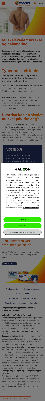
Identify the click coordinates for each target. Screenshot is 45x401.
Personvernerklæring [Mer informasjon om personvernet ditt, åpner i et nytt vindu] (31, 208)
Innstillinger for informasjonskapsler (22, 232)
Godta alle (22, 225)
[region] (22, 200)
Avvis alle (22, 219)
